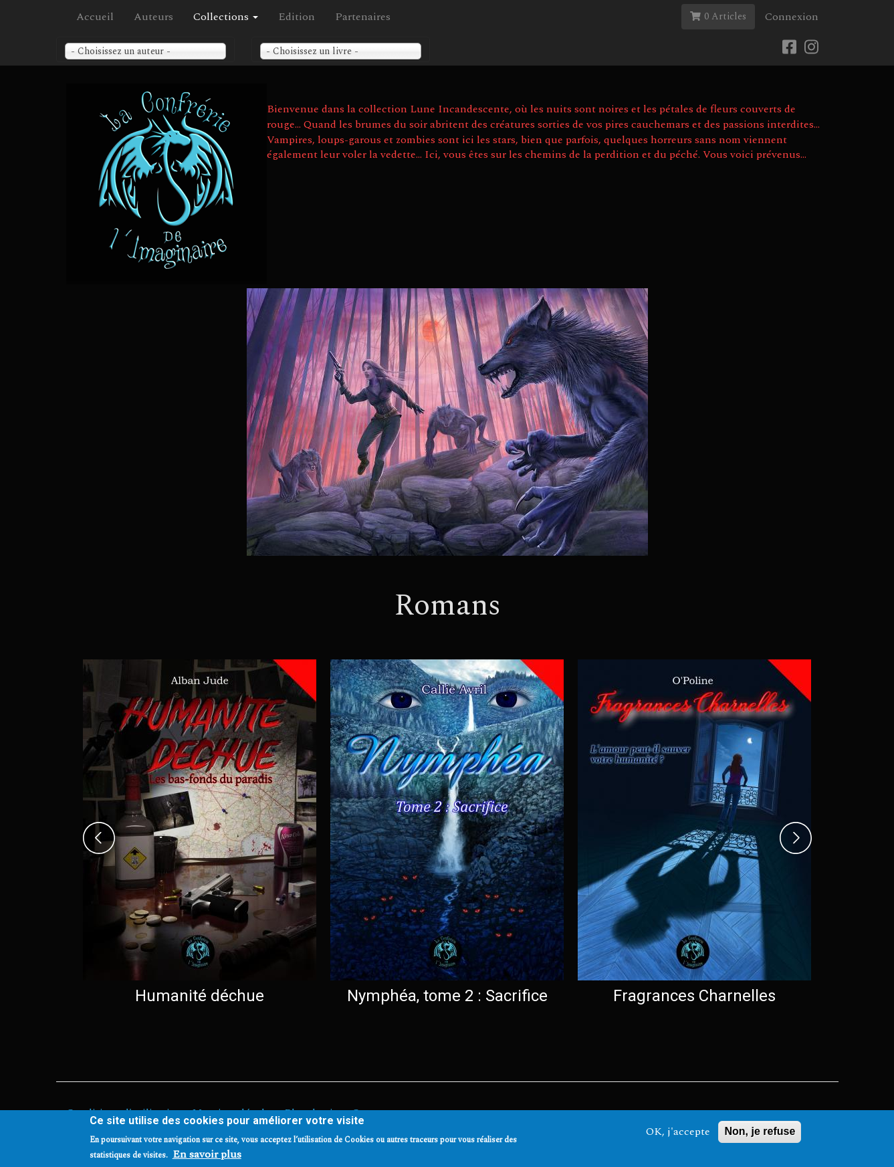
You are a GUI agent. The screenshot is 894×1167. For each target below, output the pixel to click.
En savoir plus (207, 1156)
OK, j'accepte (678, 1133)
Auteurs (153, 17)
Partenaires (362, 17)
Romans (447, 605)
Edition (296, 17)
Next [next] (796, 838)
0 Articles (718, 16)
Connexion (791, 17)
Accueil (95, 17)
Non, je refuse (759, 1132)
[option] (200, 835)
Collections (225, 17)
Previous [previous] (99, 838)
